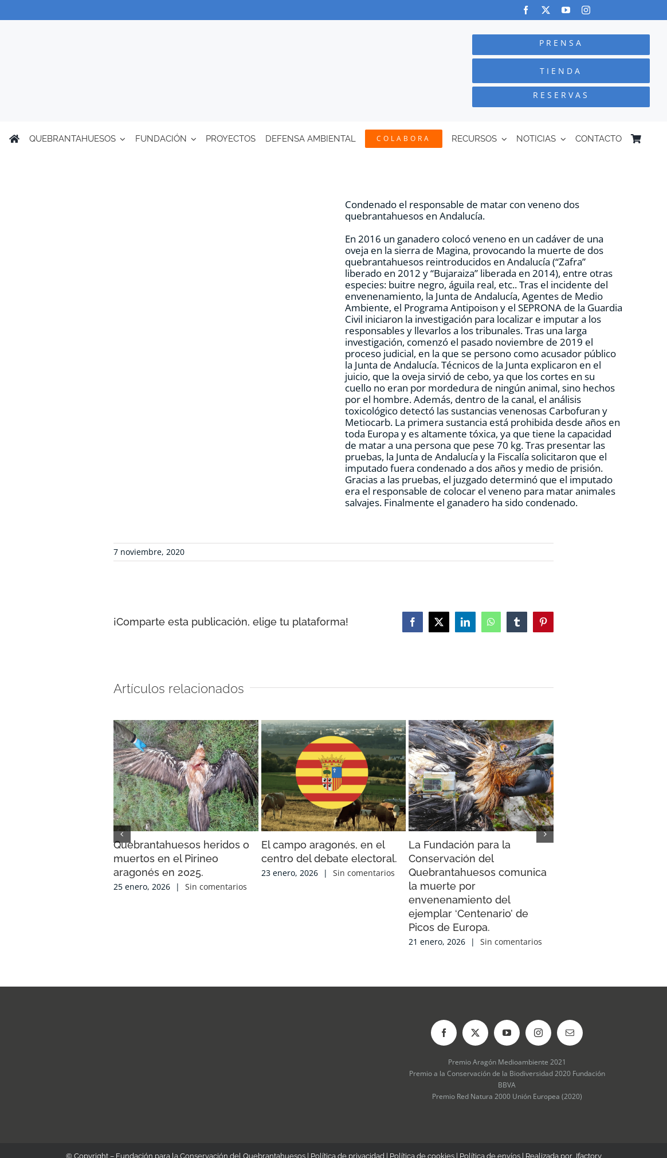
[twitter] (546, 10)
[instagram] (586, 10)
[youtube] (566, 10)
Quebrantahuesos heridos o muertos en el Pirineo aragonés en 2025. (181, 858)
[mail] (570, 1033)
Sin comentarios (216, 886)
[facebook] (525, 10)
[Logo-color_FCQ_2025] (125, 30)
